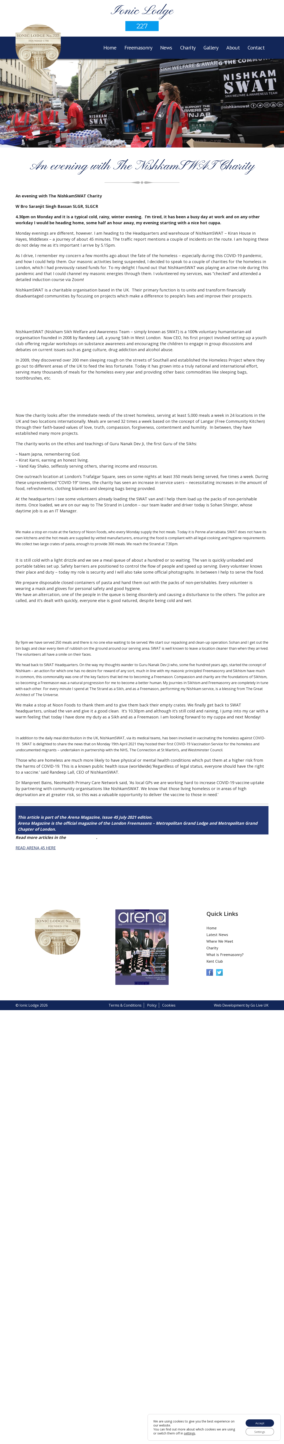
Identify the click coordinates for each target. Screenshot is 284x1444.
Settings (258, 1431)
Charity (188, 47)
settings (198, 1433)
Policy (152, 1005)
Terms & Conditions (125, 1005)
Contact (256, 47)
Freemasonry (138, 47)
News (166, 47)
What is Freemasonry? (225, 954)
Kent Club (214, 961)
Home (109, 47)
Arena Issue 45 (81, 837)
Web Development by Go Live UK (241, 1005)
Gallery (210, 47)
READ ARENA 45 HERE (36, 847)
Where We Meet (219, 941)
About (233, 47)
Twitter (219, 972)
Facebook (209, 972)
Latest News (217, 934)
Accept (258, 1422)
